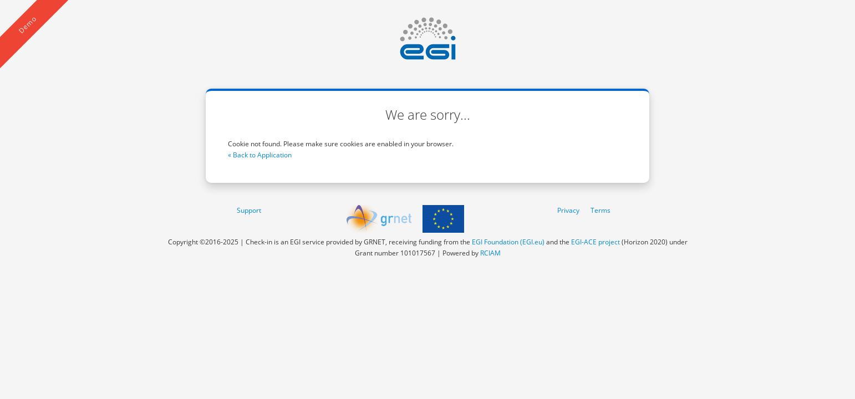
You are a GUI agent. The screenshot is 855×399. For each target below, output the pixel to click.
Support (249, 210)
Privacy (568, 210)
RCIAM (490, 253)
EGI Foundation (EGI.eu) (508, 242)
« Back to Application (260, 155)
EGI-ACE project (595, 242)
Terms (600, 210)
